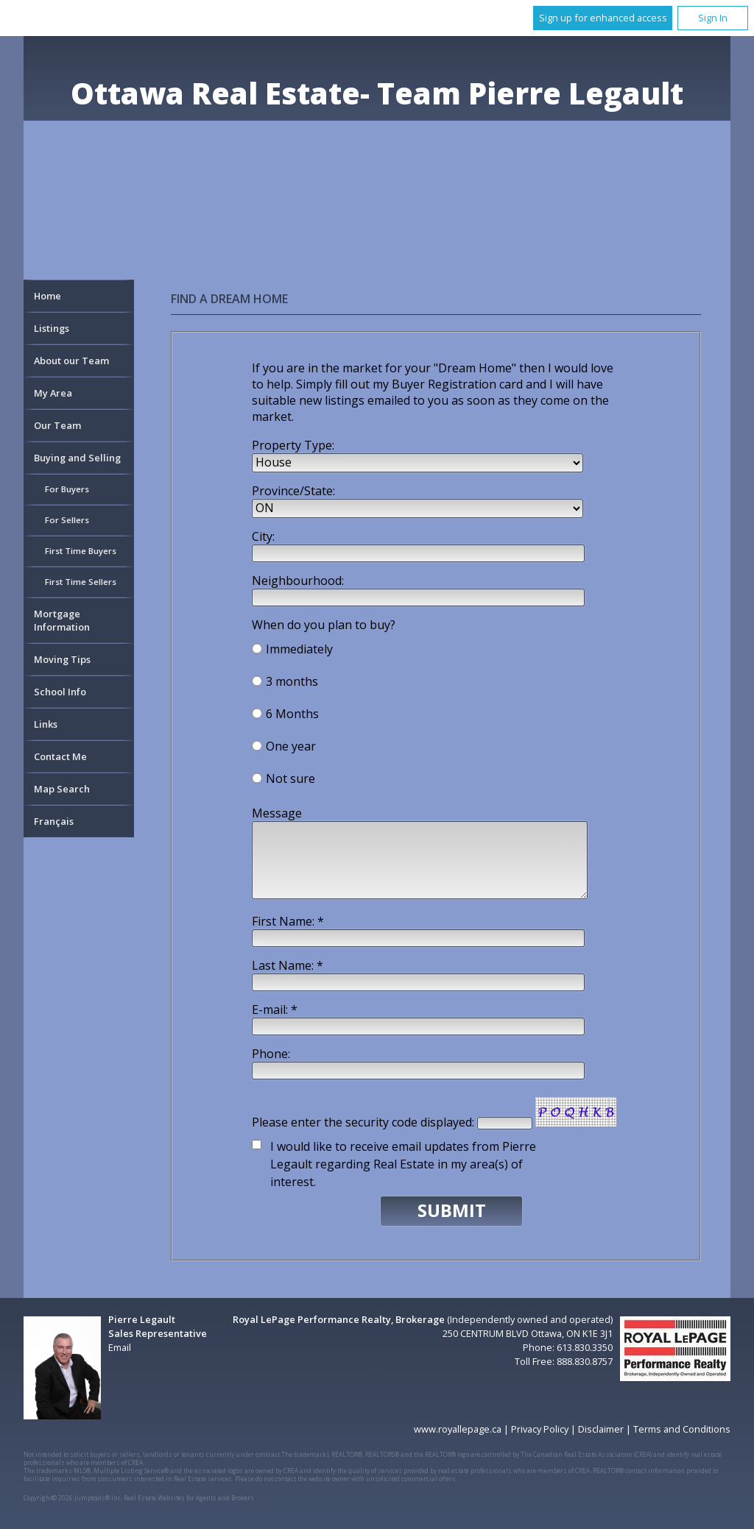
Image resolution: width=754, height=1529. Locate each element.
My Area (53, 393)
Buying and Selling (77, 457)
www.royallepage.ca (457, 1429)
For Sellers (67, 519)
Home (47, 295)
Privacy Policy (539, 1429)
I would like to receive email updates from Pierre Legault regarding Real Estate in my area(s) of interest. (403, 1164)
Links (45, 724)
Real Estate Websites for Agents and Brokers (189, 1498)
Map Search (62, 788)
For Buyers (67, 488)
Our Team (57, 425)
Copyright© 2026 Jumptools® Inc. (73, 1498)
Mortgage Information (62, 620)
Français (54, 821)
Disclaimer (601, 1429)
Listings (51, 328)
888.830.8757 (585, 1361)
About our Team (71, 360)
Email (119, 1347)
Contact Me (60, 756)
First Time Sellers (80, 581)
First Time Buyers (80, 550)
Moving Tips (62, 659)
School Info (60, 691)
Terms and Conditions (681, 1429)
